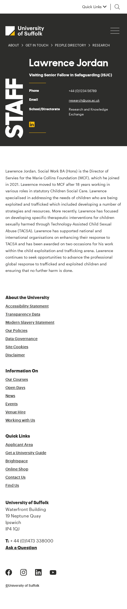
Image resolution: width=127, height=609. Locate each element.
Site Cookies (16, 347)
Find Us (12, 486)
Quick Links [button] (92, 7)
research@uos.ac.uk (84, 100)
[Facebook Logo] (8, 571)
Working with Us (20, 420)
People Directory (70, 45)
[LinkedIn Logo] (38, 571)
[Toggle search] (117, 6)
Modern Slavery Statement (29, 323)
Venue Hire (15, 412)
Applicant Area (19, 445)
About (13, 45)
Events (11, 404)
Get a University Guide (25, 453)
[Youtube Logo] (53, 571)
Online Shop (16, 469)
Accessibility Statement (27, 306)
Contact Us (15, 477)
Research (101, 45)
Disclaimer (15, 355)
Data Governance (21, 339)
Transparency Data (22, 314)
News (10, 396)
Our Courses (16, 380)
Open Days (15, 388)
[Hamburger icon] (115, 30)
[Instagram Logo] (23, 571)
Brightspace (16, 461)
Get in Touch (37, 45)
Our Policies (16, 331)
